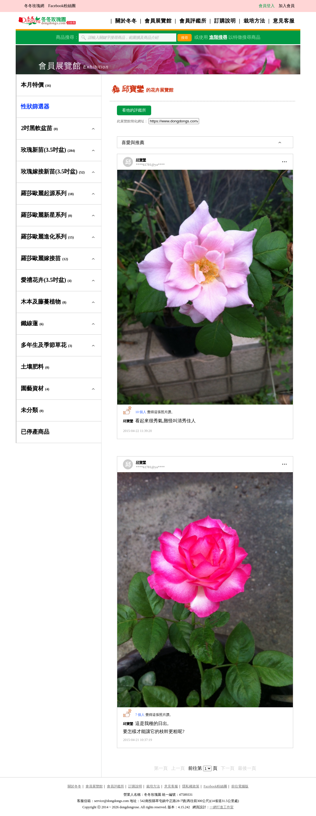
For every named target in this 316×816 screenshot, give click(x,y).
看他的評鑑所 (134, 110)
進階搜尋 (218, 37)
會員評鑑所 (192, 21)
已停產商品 (35, 432)
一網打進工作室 (222, 807)
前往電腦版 (239, 786)
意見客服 (284, 21)
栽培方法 (254, 21)
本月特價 (36, 85)
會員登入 (267, 6)
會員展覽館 (158, 21)
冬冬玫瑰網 (34, 6)
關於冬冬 (126, 21)
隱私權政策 (190, 786)
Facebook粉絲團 (62, 6)
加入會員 (287, 6)
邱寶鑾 (141, 160)
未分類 (32, 410)
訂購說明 (225, 21)
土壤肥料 (35, 366)
